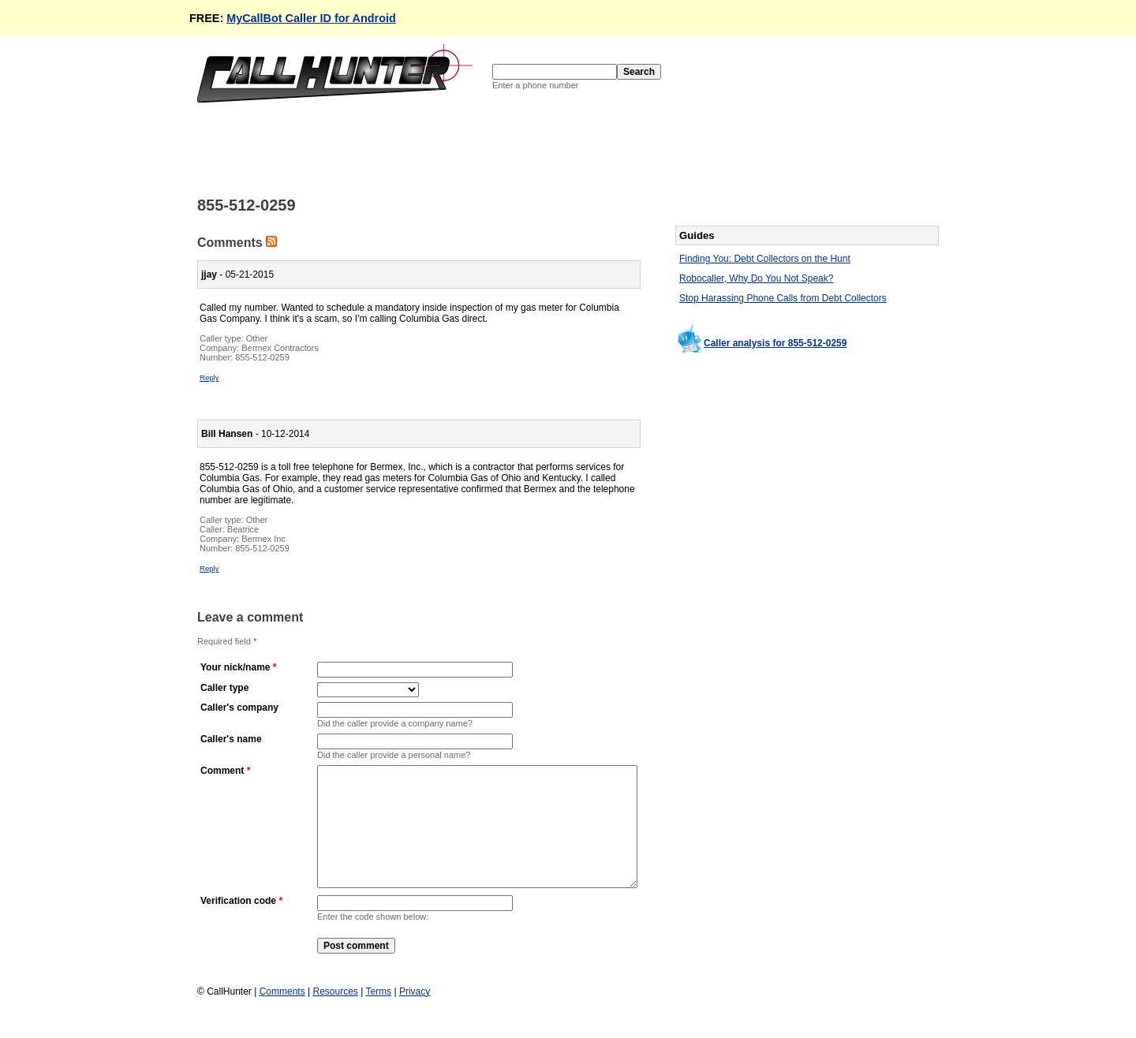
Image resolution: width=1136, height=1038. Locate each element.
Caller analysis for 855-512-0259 (775, 343)
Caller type (224, 687)
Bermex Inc (263, 538)
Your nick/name (235, 667)
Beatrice (243, 529)
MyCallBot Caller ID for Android (311, 18)
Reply (209, 377)
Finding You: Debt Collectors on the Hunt (764, 258)
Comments (282, 1015)
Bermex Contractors (280, 348)
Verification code (238, 924)
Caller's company (239, 707)
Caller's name (231, 739)
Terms (378, 1015)
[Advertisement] (484, 148)
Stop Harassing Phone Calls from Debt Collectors (783, 298)
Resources (334, 1015)
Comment (222, 770)
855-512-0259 (262, 357)
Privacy (414, 1015)
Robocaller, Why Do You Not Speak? (756, 278)
